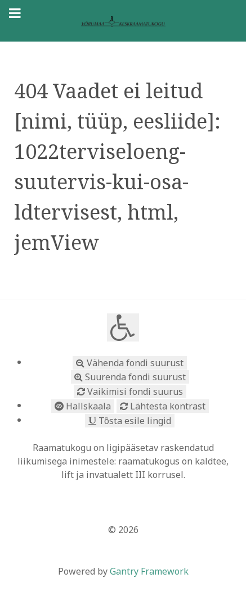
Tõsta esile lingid (129, 421)
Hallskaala (83, 406)
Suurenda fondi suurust (130, 377)
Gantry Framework (149, 571)
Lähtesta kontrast (162, 406)
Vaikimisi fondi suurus (130, 391)
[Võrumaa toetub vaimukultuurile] (123, 21)
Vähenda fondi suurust (130, 363)
